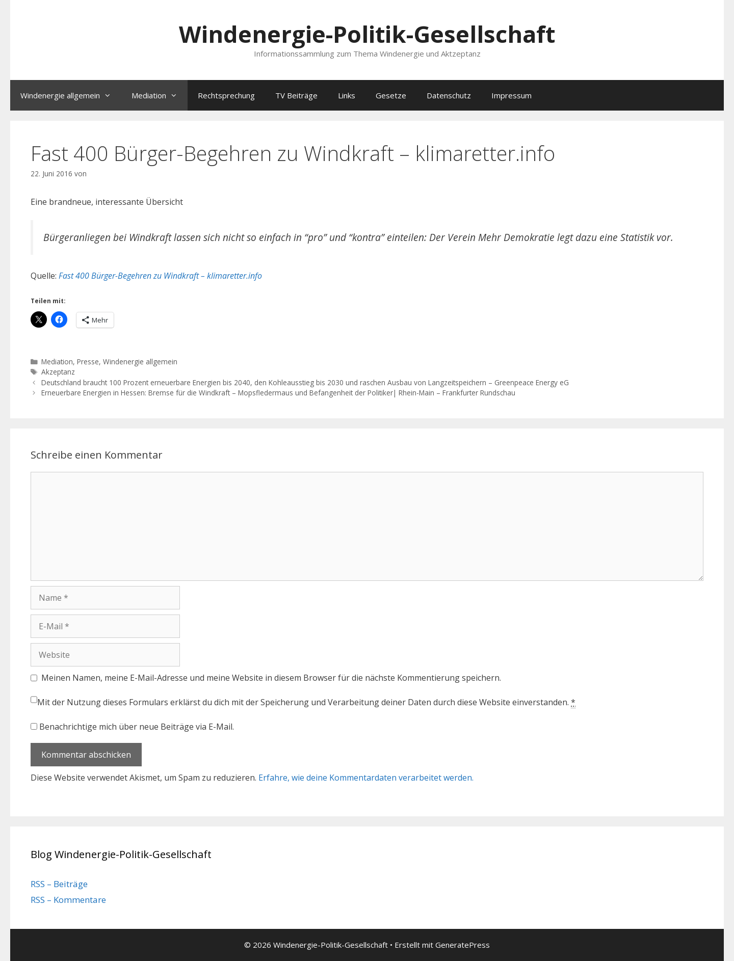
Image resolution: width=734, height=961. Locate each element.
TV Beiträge (296, 95)
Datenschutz (449, 95)
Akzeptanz (58, 372)
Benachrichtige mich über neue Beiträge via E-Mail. (136, 726)
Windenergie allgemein (70, 95)
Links (346, 95)
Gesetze (391, 95)
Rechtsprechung (226, 95)
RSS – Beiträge (59, 884)
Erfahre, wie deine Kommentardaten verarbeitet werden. (366, 777)
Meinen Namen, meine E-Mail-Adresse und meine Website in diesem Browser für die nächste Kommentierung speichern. (271, 677)
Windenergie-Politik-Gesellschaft (367, 33)
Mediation (160, 95)
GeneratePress (462, 945)
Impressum (511, 95)
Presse (88, 361)
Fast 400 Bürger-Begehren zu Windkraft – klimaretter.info (160, 275)
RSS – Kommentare (68, 899)
